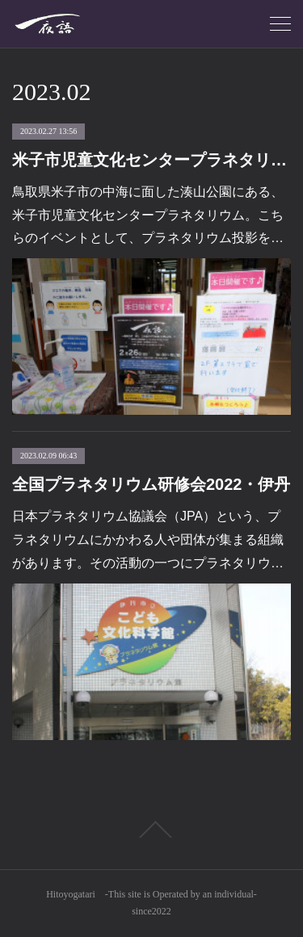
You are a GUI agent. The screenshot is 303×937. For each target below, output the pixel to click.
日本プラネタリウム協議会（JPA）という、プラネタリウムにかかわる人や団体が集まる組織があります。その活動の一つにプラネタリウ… (148, 539)
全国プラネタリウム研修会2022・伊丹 (151, 484)
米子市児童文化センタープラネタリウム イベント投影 (151, 160)
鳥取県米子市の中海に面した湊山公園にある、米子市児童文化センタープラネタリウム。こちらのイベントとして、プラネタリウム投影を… (148, 215)
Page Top (151, 830)
